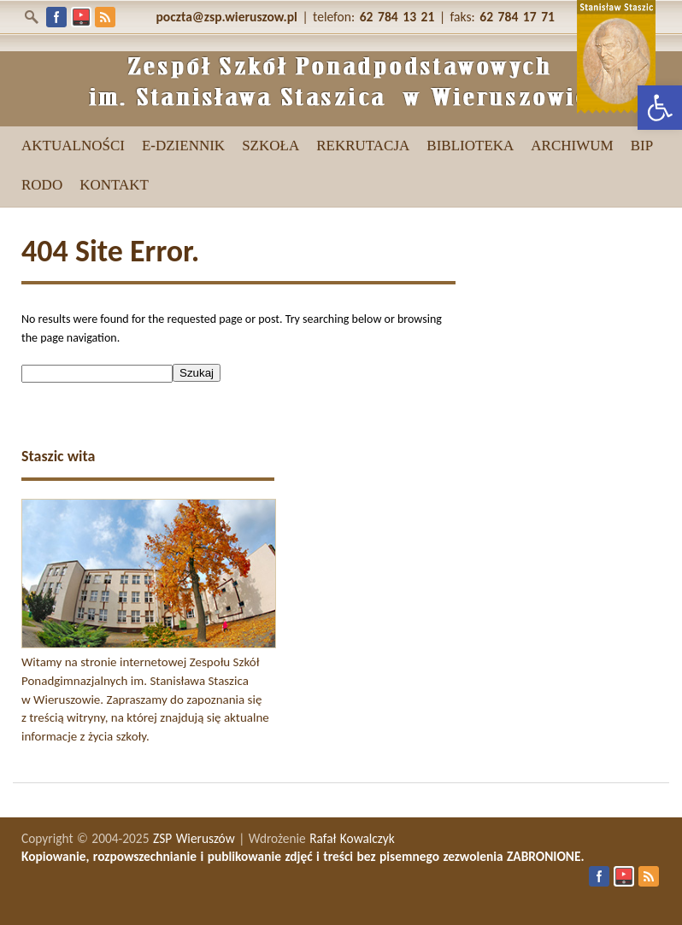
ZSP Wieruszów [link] (194, 838)
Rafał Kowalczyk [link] (352, 838)
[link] (660, 107)
